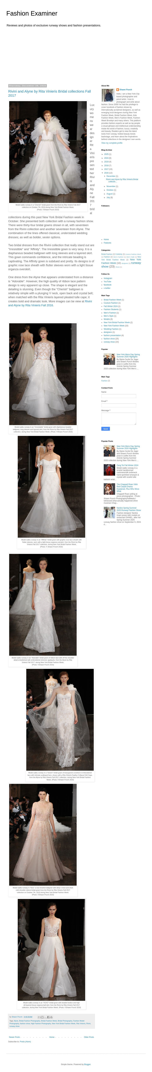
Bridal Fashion (106, 254)
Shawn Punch (126, 90)
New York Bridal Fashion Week (63, 1023)
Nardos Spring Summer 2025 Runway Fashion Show (129, 509)
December (111, 176)
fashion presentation (112, 335)
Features (107, 243)
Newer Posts (14, 1037)
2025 (106, 154)
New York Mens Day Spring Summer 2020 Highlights (128, 355)
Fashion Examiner (31, 13)
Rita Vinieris (80, 1023)
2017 (106, 169)
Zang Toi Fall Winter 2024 (127, 465)
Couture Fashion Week (133, 254)
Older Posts (89, 1037)
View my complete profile (111, 143)
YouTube (107, 282)
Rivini (88, 1023)
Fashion (107, 257)
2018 (106, 165)
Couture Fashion (111, 303)
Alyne (16, 1021)
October (110, 190)
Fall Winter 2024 (110, 306)
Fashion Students (111, 309)
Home (51, 1037)
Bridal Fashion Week (49, 1021)
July (109, 197)
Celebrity (118, 254)
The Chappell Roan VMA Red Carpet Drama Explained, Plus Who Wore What (128, 487)
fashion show (25, 1023)
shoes (118, 267)
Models (107, 319)
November (111, 186)
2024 (106, 158)
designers (125, 263)
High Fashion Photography (41, 1023)
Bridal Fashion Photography (29, 1021)
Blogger (87, 1064)
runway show (14, 1026)
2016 (106, 173)
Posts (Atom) (25, 1042)
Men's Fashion (118, 257)
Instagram (108, 278)
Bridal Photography (65, 1021)
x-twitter (107, 288)
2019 (106, 162)
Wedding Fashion (111, 329)
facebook (107, 285)
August (110, 194)
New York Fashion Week (114, 326)
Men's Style (130, 257)
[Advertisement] (76, 55)
